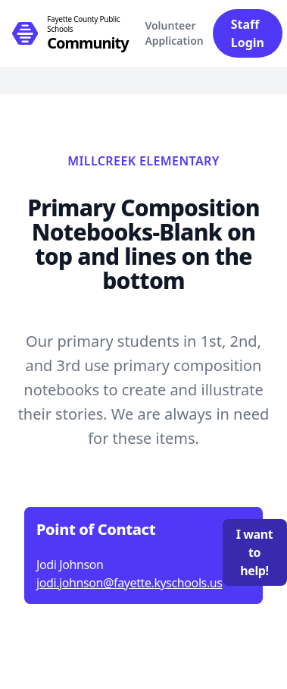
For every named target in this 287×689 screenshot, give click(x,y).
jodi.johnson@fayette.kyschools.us (129, 582)
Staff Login (247, 33)
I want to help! (254, 552)
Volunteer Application (174, 33)
